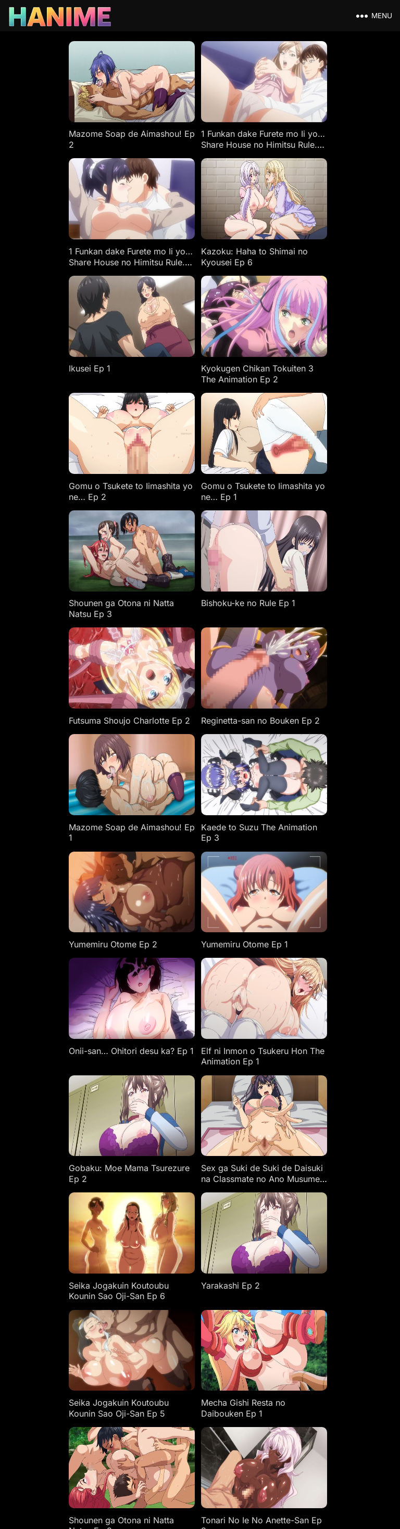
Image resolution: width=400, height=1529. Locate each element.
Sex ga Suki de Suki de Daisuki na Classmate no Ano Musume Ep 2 (190, 782)
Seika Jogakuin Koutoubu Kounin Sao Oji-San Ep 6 (310, 777)
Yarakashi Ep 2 (54, 880)
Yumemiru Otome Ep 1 (68, 664)
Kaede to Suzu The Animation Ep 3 (179, 561)
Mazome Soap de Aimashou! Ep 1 (59, 561)
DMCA (172, 1404)
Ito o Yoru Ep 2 (289, 1203)
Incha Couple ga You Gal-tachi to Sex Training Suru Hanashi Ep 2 (75, 1214)
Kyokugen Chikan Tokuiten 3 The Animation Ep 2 (312, 238)
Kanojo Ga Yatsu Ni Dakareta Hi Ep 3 (63, 1316)
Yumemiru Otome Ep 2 (304, 556)
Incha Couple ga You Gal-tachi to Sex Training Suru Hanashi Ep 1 (192, 1214)
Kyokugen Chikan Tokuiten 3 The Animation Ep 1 (312, 993)
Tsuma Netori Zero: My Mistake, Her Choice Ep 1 (74, 1101)
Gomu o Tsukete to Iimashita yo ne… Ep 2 (68, 345)
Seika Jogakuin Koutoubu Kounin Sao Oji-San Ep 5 (192, 885)
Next (252, 1356)
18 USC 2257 (210, 1404)
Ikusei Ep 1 (163, 232)
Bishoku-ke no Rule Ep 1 (72, 448)
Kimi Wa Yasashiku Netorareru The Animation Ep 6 (192, 1322)
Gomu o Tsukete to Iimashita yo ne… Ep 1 (185, 345)
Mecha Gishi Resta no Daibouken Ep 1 (302, 885)
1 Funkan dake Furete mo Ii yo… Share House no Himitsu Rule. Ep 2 (194, 135)
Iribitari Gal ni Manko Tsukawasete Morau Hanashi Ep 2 (182, 1106)
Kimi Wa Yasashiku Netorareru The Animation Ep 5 (310, 1322)
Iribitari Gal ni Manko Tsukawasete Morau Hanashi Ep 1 (300, 1106)
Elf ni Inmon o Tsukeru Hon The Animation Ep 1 (313, 669)
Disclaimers (136, 1404)
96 (218, 1356)
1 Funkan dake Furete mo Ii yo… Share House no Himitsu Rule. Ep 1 (312, 135)
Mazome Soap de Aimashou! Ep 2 (59, 129)
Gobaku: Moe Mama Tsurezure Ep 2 (65, 777)
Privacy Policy (259, 1404)
